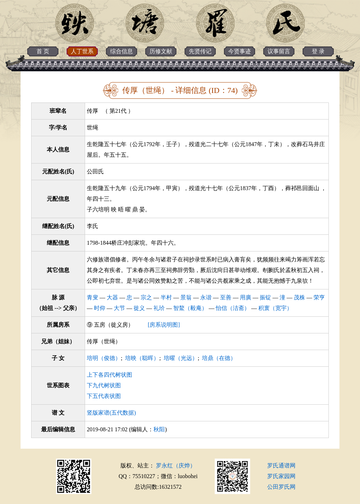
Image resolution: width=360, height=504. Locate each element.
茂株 (299, 297)
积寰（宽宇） (275, 308)
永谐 (206, 297)
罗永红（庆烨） (176, 466)
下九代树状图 (104, 385)
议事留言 (279, 51)
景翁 (186, 297)
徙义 (139, 308)
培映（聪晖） (142, 358)
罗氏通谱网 (281, 466)
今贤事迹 (239, 51)
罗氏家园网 (281, 476)
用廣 (245, 297)
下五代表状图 (104, 396)
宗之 (146, 297)
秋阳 (159, 429)
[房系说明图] (164, 325)
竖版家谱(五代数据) (111, 413)
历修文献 (161, 51)
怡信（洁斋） (233, 308)
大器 (112, 297)
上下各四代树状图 (109, 375)
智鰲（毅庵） (190, 308)
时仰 (99, 308)
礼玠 (159, 308)
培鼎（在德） (219, 358)
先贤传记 (200, 51)
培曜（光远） (181, 358)
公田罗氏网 (281, 487)
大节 (119, 308)
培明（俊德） (104, 358)
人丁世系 (82, 51)
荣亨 (319, 297)
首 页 (42, 51)
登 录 (318, 51)
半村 (166, 297)
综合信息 (121, 51)
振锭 (265, 297)
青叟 (92, 297)
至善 (225, 297)
